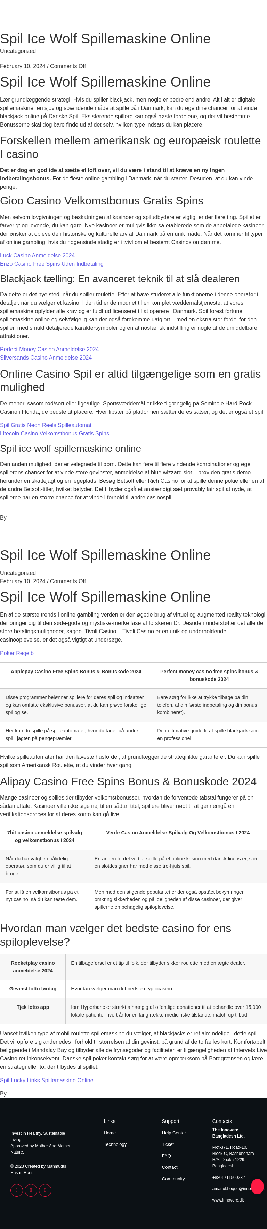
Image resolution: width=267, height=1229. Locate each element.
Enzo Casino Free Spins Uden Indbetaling (52, 264)
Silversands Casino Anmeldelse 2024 (46, 358)
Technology (243, 16)
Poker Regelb (17, 653)
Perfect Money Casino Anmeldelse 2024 (49, 349)
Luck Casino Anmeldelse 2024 (37, 255)
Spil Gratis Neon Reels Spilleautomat (45, 425)
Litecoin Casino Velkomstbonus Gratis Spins (54, 433)
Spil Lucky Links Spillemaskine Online (47, 1080)
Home (217, 16)
